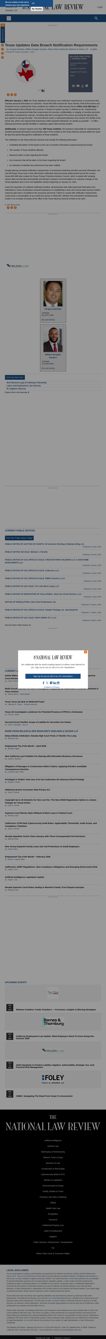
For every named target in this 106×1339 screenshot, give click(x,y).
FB (43, 682)
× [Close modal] (85, 652)
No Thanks (37, 9)
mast (51, 682)
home (58, 682)
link (54, 682)
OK (33, 3)
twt (47, 683)
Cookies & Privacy (52, 687)
